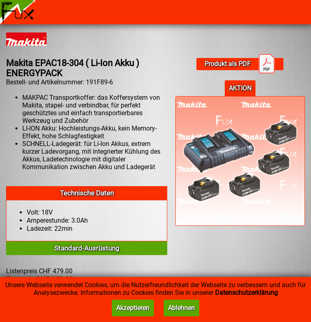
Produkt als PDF (239, 64)
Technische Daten (87, 193)
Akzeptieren (132, 308)
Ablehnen (181, 308)
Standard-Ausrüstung (86, 248)
